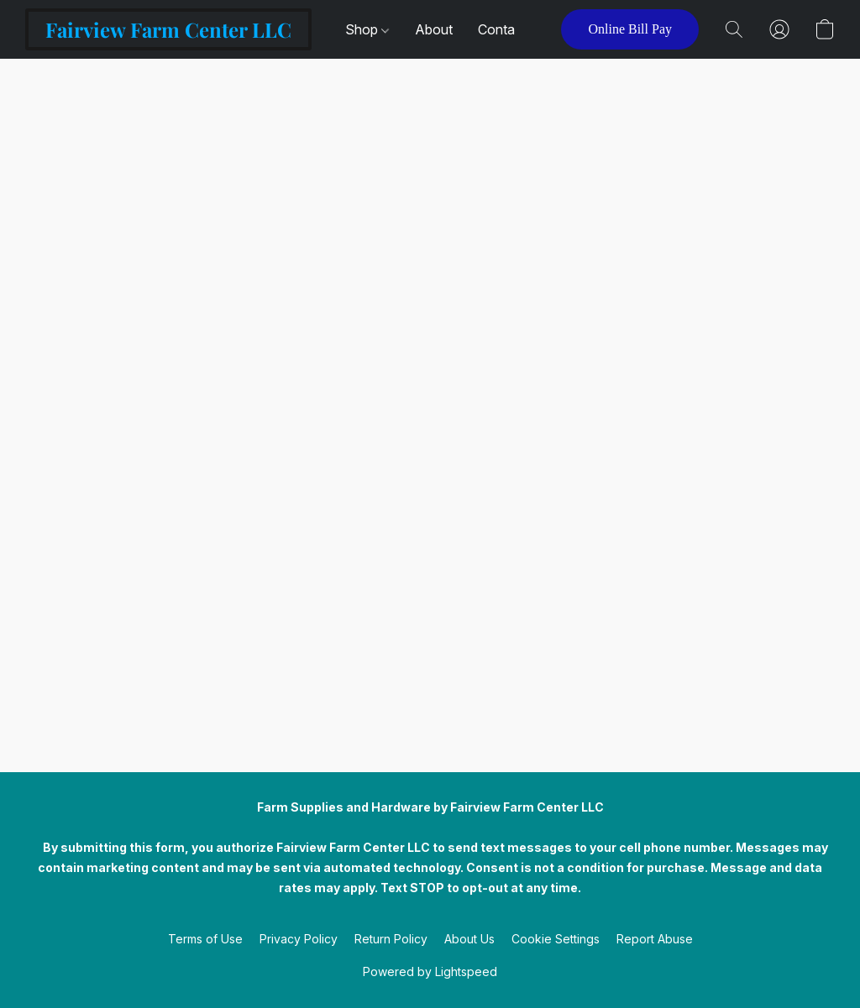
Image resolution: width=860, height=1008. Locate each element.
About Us (469, 939)
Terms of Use (205, 939)
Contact (502, 29)
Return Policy (390, 939)
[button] (168, 29)
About (434, 29)
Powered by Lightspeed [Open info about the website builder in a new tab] (430, 971)
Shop (367, 29)
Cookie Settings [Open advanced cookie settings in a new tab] (555, 939)
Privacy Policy (299, 939)
